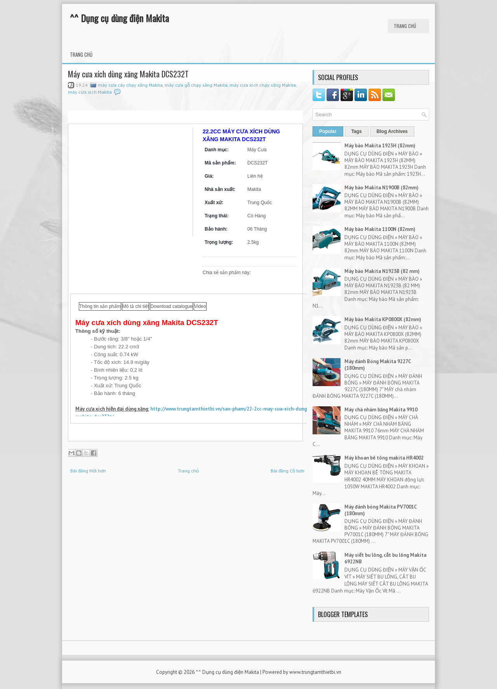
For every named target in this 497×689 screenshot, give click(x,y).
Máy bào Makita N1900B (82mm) (381, 187)
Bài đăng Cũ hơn (287, 471)
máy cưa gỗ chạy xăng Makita (196, 85)
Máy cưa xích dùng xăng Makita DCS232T (128, 74)
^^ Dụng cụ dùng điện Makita (119, 18)
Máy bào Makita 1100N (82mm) (379, 229)
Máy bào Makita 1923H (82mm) (379, 145)
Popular (328, 131)
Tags (356, 131)
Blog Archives (392, 131)
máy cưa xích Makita (90, 92)
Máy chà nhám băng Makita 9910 (380, 409)
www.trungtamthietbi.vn (315, 672)
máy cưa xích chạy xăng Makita (262, 85)
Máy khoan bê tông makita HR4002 (384, 458)
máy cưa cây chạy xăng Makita (130, 85)
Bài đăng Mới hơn (88, 471)
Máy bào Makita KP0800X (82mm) (382, 319)
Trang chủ (405, 26)
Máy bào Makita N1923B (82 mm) (382, 271)
